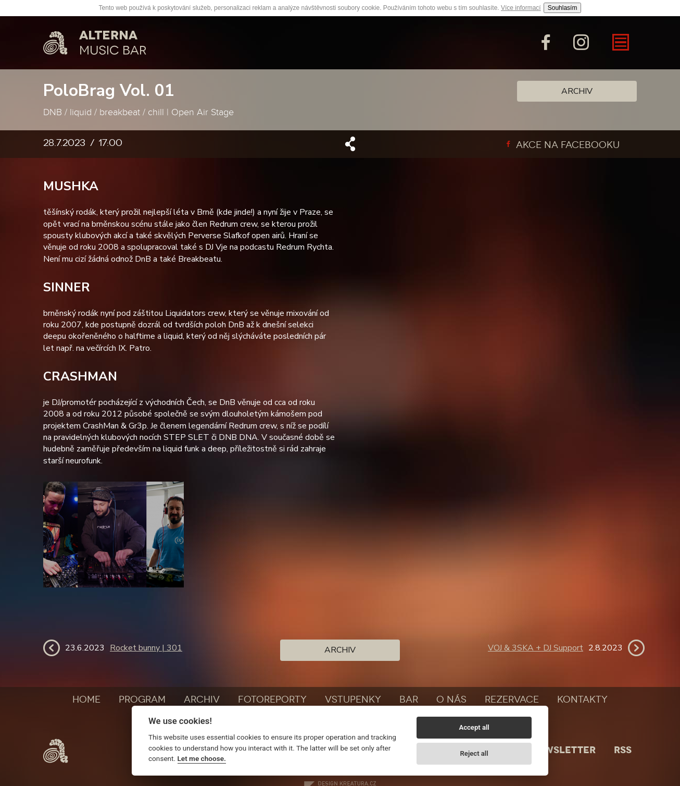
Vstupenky (353, 699)
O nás (451, 699)
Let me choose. (202, 758)
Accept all (474, 727)
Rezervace (512, 699)
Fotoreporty (272, 699)
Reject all (474, 753)
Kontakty (582, 699)
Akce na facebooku (563, 145)
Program (142, 699)
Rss (623, 750)
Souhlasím (562, 7)
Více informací (521, 7)
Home (86, 699)
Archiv (577, 91)
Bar (408, 699)
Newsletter (563, 750)
